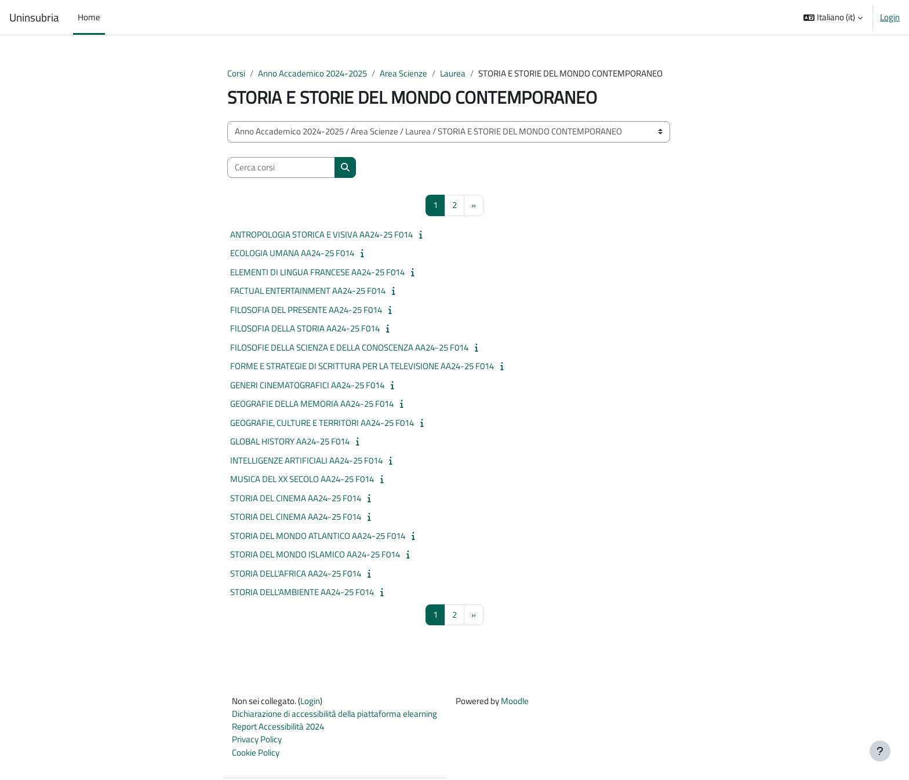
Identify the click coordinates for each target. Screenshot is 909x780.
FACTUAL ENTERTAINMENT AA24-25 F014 (308, 291)
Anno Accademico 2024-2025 (312, 73)
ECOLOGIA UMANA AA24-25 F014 (292, 253)
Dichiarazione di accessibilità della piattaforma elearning (334, 714)
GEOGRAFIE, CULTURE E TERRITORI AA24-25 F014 (322, 422)
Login (890, 17)
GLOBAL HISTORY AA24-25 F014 (290, 442)
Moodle (515, 701)
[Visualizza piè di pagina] (880, 751)
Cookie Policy (255, 753)
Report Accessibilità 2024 (278, 727)
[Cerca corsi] (281, 167)
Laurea (453, 73)
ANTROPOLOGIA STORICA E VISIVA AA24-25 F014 (321, 234)
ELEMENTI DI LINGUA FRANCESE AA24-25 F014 (317, 272)
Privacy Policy (257, 741)
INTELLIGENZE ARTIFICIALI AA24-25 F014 (306, 460)
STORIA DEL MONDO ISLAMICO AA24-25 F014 (315, 555)
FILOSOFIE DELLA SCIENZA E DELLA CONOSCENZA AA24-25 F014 (349, 347)
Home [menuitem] (89, 17)
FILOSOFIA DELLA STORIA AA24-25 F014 (305, 329)
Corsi (236, 73)
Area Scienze (403, 73)
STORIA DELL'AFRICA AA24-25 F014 (295, 573)
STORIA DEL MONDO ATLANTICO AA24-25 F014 (317, 535)
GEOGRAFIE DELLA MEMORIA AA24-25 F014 (312, 404)
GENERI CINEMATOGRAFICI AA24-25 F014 (307, 385)
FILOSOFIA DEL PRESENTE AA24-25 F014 (306, 309)
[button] (833, 17)
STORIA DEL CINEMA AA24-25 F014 (295, 498)
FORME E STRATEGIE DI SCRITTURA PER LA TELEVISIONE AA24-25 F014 (362, 366)
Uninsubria (34, 17)
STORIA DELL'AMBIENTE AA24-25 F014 (302, 592)
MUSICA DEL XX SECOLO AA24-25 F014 (302, 479)
